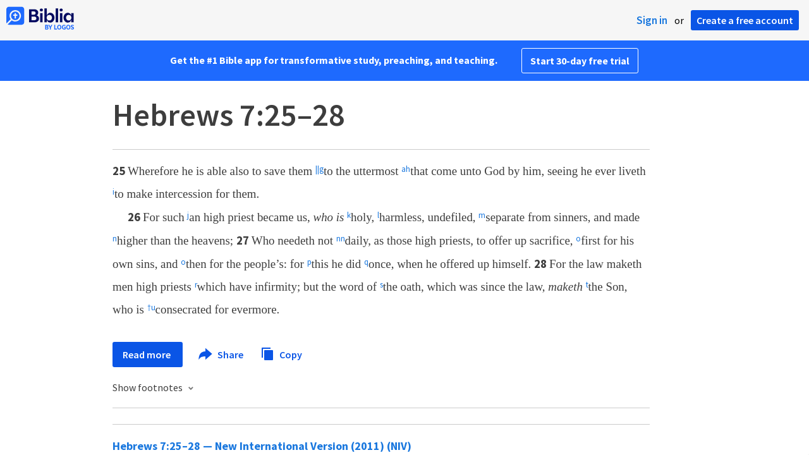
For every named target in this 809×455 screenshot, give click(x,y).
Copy (281, 353)
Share (221, 354)
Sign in (651, 20)
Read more (148, 354)
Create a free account (744, 20)
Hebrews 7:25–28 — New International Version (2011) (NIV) (262, 446)
